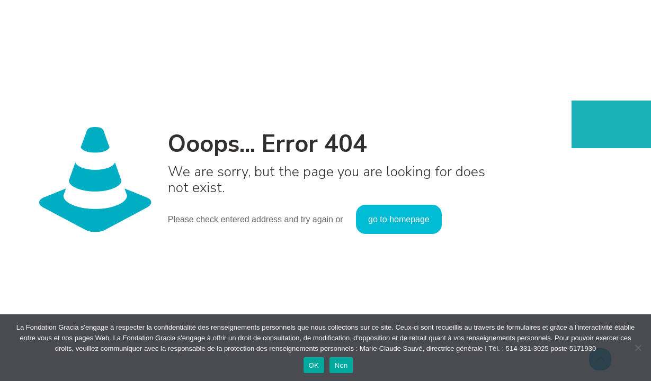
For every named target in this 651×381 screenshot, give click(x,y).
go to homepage (399, 219)
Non (341, 365)
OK (314, 365)
